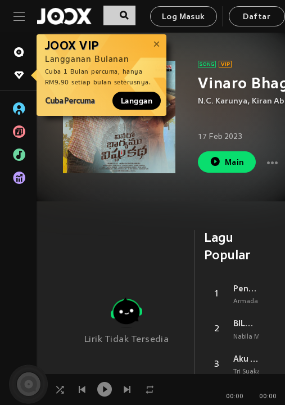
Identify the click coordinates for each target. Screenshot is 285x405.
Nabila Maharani (258, 337)
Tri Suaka (247, 371)
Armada (245, 301)
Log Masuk (183, 17)
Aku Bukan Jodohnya (246, 358)
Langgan (136, 100)
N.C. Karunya (222, 101)
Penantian (246, 288)
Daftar (256, 17)
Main (227, 161)
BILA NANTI (246, 323)
